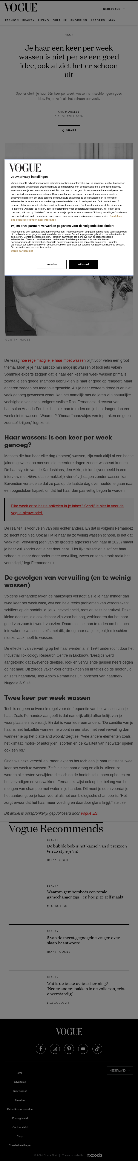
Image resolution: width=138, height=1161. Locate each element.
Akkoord (83, 264)
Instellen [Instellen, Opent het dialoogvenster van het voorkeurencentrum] (51, 264)
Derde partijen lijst (22, 251)
